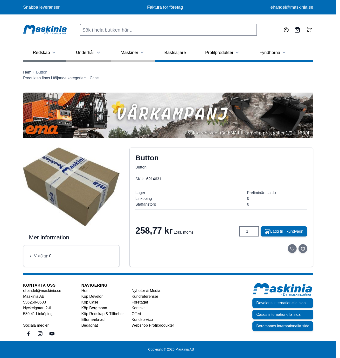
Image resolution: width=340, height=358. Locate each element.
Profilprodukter (222, 52)
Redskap (45, 52)
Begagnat (89, 325)
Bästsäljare (175, 52)
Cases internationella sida (278, 314)
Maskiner (133, 52)
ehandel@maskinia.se (292, 7)
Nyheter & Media (146, 291)
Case (94, 78)
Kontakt (138, 308)
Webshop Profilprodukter (153, 325)
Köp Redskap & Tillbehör (102, 314)
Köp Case (89, 302)
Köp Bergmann (94, 308)
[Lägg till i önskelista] (292, 248)
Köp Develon (92, 296)
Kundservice (142, 319)
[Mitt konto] (286, 30)
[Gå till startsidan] (27, 72)
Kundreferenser (145, 296)
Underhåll (88, 52)
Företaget (140, 302)
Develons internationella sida (281, 303)
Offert (136, 314)
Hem (85, 291)
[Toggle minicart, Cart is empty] (309, 30)
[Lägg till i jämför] (302, 248)
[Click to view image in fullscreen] (71, 187)
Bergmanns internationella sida (282, 326)
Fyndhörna (273, 52)
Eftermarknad (92, 319)
